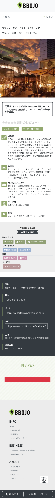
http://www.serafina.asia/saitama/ (26, 326)
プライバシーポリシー (19, 438)
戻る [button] (6, 17)
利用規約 (14, 434)
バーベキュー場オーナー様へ (22, 450)
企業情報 (14, 470)
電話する (12, 494)
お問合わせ (15, 430)
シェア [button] (48, 17)
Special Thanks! (17, 478)
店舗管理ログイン (18, 454)
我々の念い (15, 466)
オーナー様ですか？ (32, 128)
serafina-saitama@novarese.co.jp (25, 313)
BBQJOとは (15, 474)
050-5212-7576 (16, 299)
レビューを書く (11, 128)
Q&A (12, 426)
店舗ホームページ (38, 494)
